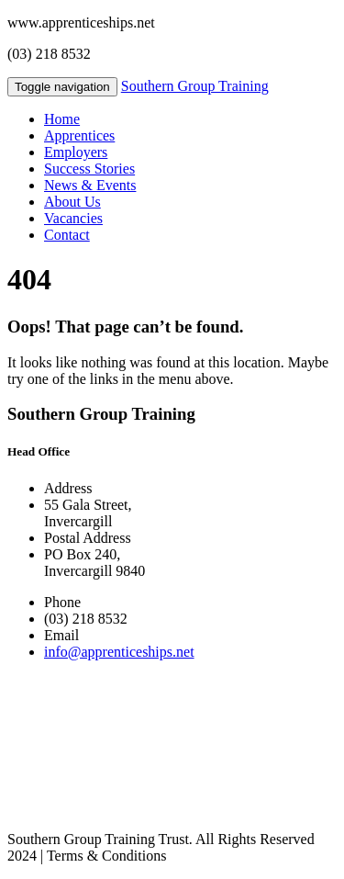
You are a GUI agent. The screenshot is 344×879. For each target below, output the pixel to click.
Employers (75, 152)
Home (62, 119)
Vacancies (73, 218)
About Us (72, 201)
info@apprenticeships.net (119, 651)
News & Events (90, 185)
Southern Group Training (195, 86)
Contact (67, 234)
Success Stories (89, 168)
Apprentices (79, 135)
